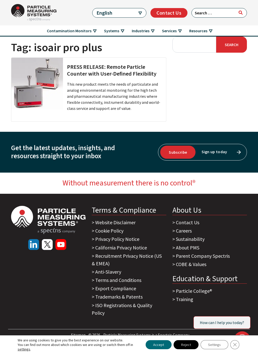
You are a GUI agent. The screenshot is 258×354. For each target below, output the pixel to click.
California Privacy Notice (121, 247)
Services (169, 30)
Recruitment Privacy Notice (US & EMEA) (127, 260)
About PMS (187, 247)
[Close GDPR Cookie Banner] (234, 344)
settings (24, 349)
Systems (111, 30)
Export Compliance (115, 288)
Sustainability (190, 239)
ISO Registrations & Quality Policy (122, 309)
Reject (186, 344)
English (104, 13)
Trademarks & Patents (119, 297)
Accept (158, 344)
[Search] (240, 12)
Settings (214, 344)
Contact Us (168, 13)
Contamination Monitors (69, 30)
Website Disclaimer (115, 222)
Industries (140, 30)
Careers (184, 231)
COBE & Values (191, 264)
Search (231, 44)
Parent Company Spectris (203, 256)
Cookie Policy (109, 231)
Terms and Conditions (118, 280)
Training (184, 299)
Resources (198, 30)
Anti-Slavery (108, 272)
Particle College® (194, 291)
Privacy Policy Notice (117, 239)
